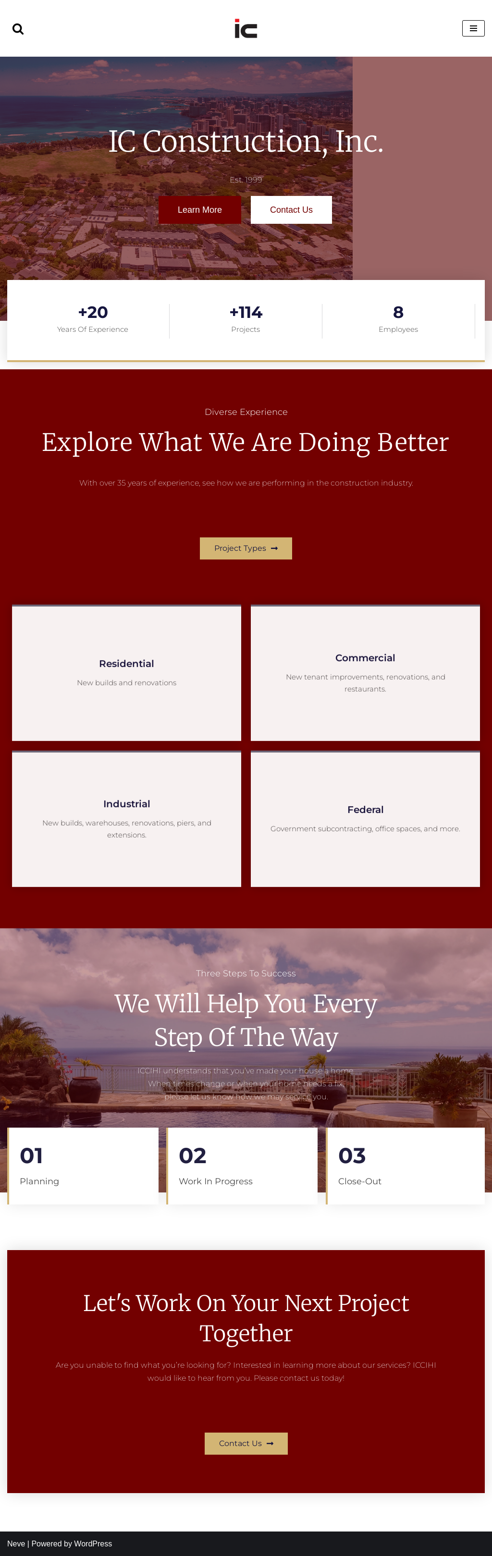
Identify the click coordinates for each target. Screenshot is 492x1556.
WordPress (93, 1544)
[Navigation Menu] (473, 28)
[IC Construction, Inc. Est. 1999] (246, 28)
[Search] (18, 29)
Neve (16, 1544)
